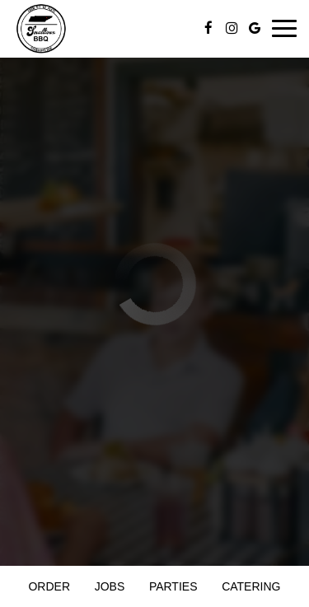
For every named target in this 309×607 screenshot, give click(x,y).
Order (49, 586)
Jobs (110, 586)
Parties (173, 586)
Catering (251, 586)
